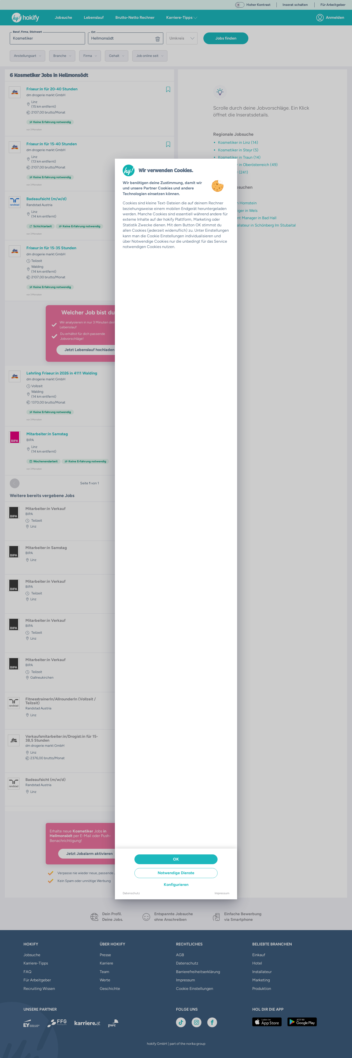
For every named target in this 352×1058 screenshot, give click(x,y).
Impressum (222, 893)
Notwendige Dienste (176, 873)
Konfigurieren (176, 884)
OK (176, 859)
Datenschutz (131, 893)
